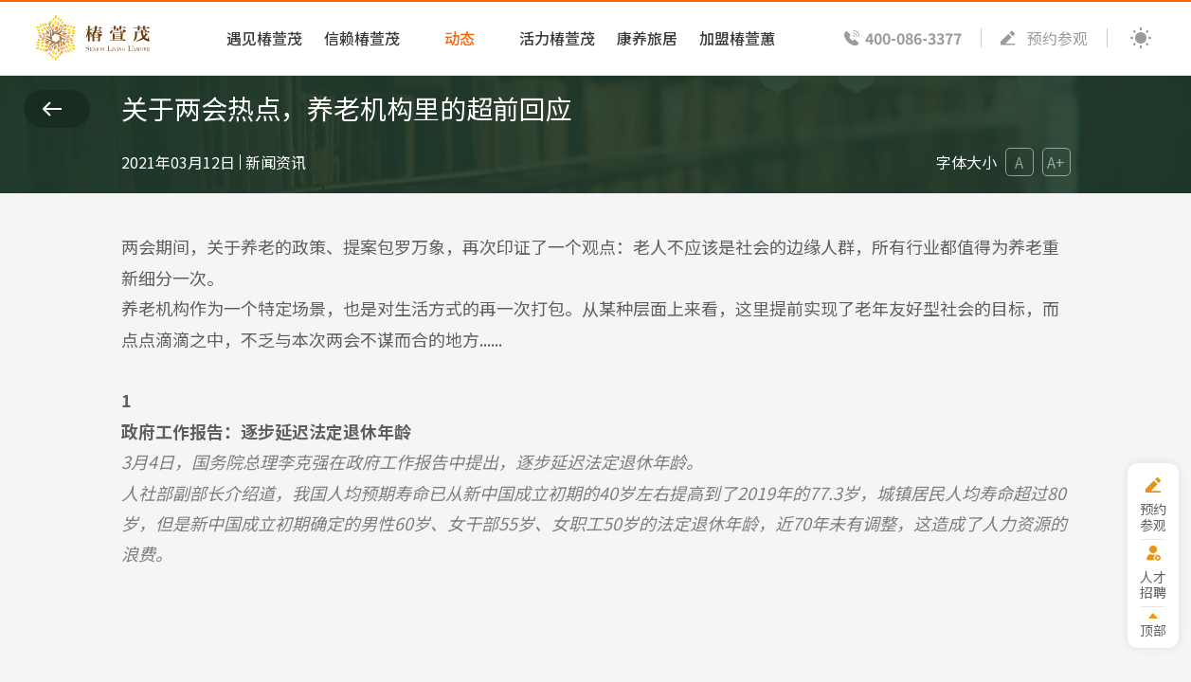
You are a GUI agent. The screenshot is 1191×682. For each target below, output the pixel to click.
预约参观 (1057, 38)
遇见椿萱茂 (264, 38)
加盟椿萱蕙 (737, 38)
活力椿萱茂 (557, 38)
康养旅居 (647, 38)
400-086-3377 (913, 38)
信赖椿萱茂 (362, 38)
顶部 (1150, 629)
